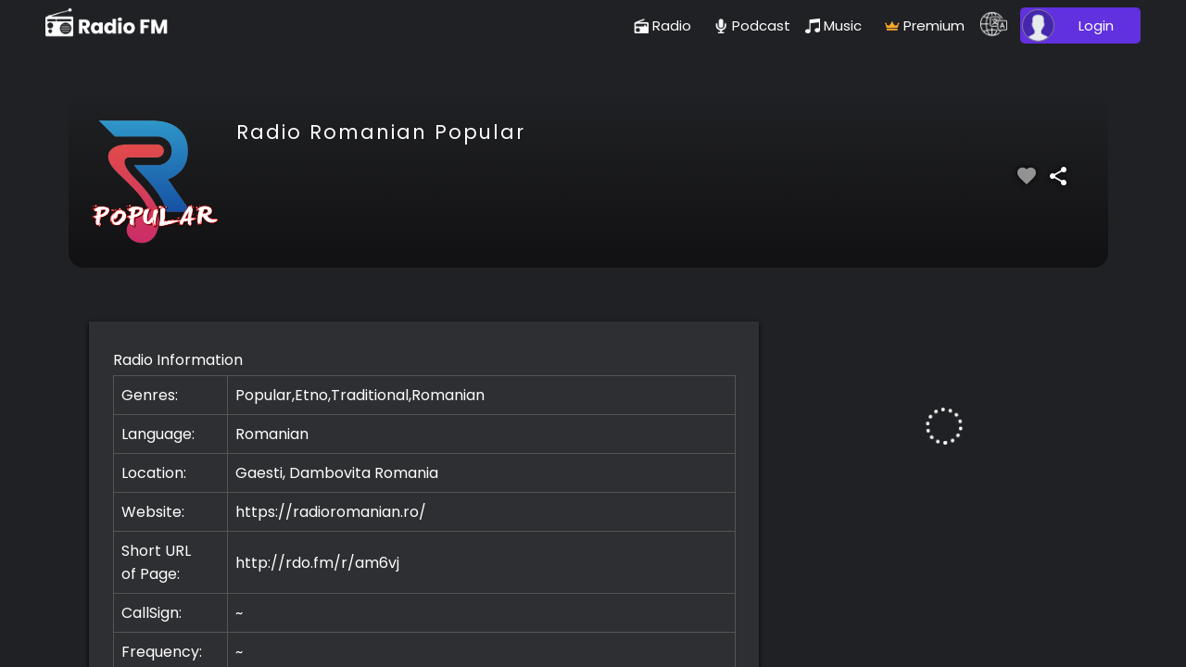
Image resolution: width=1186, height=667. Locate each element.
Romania (406, 473)
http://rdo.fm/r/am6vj (317, 562)
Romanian (272, 434)
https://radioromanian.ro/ (330, 511)
